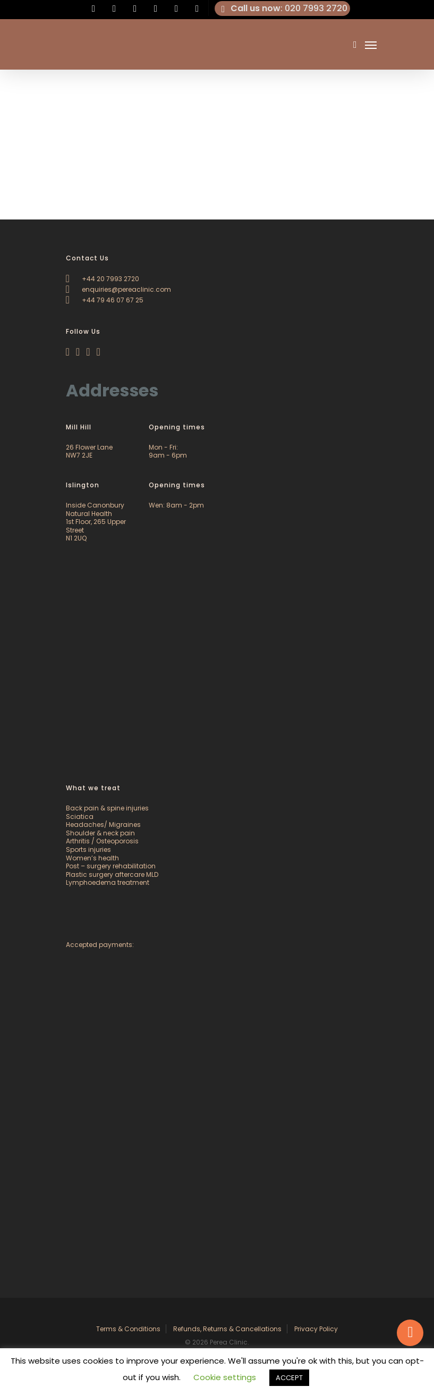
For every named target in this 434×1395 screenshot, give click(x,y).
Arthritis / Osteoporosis (102, 841)
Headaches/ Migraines (103, 824)
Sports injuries (88, 849)
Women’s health (92, 858)
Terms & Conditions (128, 1328)
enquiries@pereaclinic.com (118, 289)
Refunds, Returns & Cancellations (227, 1328)
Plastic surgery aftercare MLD (112, 874)
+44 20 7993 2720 (102, 278)
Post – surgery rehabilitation (111, 865)
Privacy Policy (316, 1328)
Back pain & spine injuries (107, 808)
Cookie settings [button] (224, 1377)
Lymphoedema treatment (107, 882)
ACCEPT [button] (289, 1378)
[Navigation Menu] (371, 44)
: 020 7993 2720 (282, 8)
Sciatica (79, 816)
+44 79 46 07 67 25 (104, 300)
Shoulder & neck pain (100, 833)
